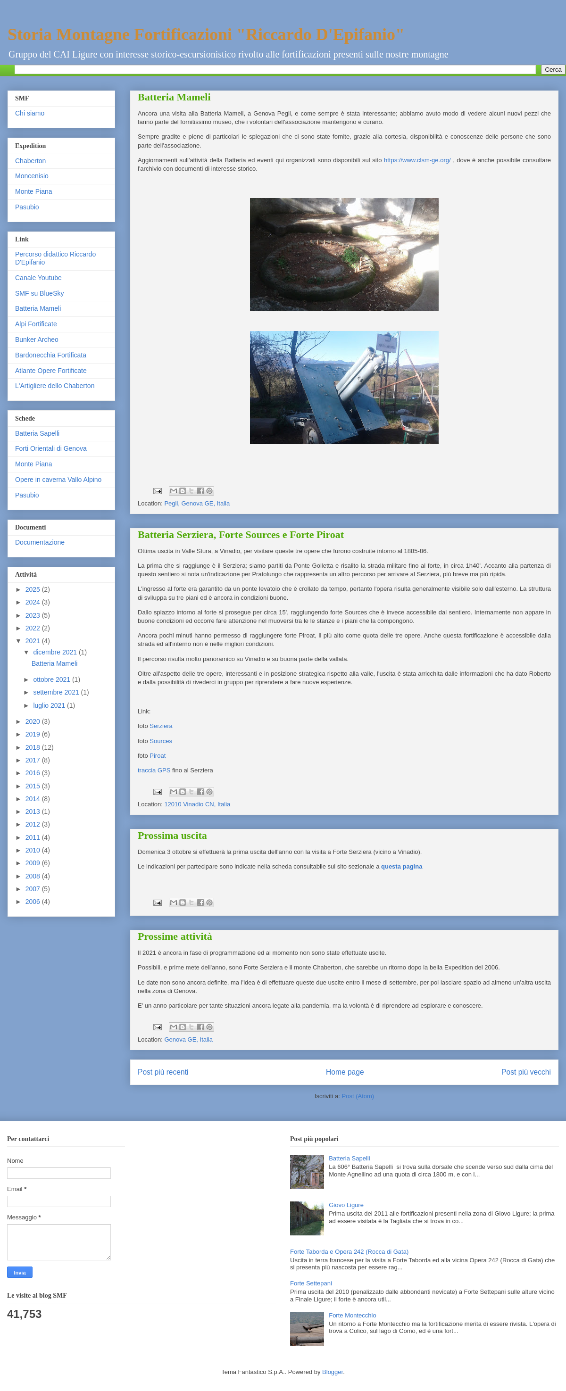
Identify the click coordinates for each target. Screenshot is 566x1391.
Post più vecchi (526, 1072)
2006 (33, 901)
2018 (33, 747)
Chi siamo (29, 113)
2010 (33, 850)
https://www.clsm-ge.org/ (417, 160)
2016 (33, 773)
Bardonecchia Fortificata (50, 355)
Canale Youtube (38, 278)
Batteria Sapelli (37, 433)
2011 (33, 837)
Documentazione (40, 542)
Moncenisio (32, 176)
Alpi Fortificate (36, 324)
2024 (33, 602)
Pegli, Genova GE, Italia (197, 503)
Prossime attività (175, 936)
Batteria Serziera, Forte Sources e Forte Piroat (241, 534)
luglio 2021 (50, 705)
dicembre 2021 (56, 652)
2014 (33, 799)
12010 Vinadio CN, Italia (197, 804)
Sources (161, 741)
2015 (33, 786)
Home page (345, 1072)
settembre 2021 (57, 692)
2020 (33, 721)
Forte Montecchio (352, 1315)
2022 (33, 628)
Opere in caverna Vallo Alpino (58, 479)
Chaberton (30, 161)
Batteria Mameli (174, 97)
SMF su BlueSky (39, 293)
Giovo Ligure (346, 1205)
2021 (33, 641)
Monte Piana (33, 191)
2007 (33, 889)
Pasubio (27, 207)
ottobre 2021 (52, 679)
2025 (33, 589)
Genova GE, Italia (188, 1039)
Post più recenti (163, 1072)
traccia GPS (154, 770)
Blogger (332, 1371)
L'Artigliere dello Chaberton (54, 385)
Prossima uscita (172, 835)
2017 (33, 760)
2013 (33, 811)
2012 (33, 824)
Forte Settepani (311, 1283)
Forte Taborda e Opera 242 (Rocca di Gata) (349, 1251)
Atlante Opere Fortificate (51, 370)
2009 (33, 863)
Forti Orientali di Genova (51, 448)
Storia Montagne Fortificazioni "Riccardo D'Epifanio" (206, 34)
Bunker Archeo (36, 339)
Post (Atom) (358, 1096)
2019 (33, 734)
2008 (33, 876)
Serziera (161, 725)
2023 (33, 615)
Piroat (158, 755)
